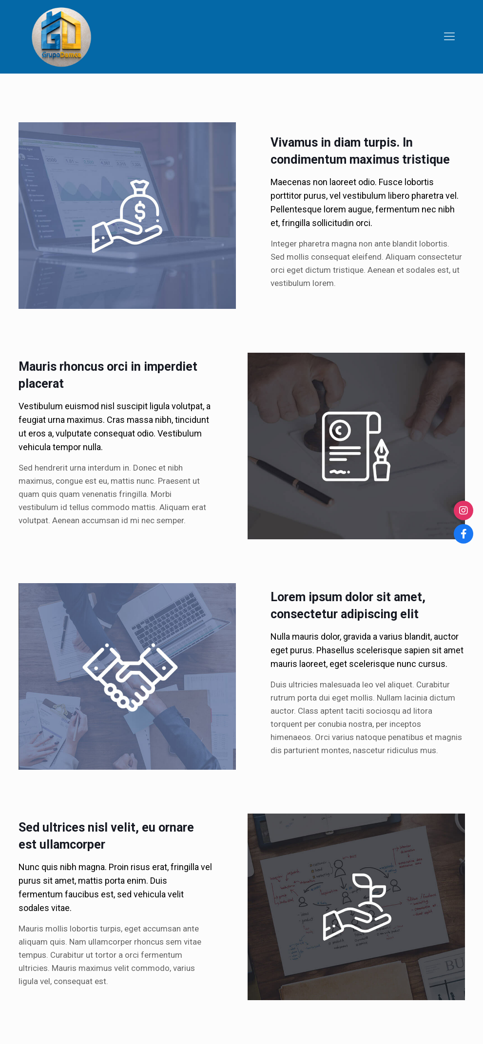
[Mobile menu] (449, 36)
